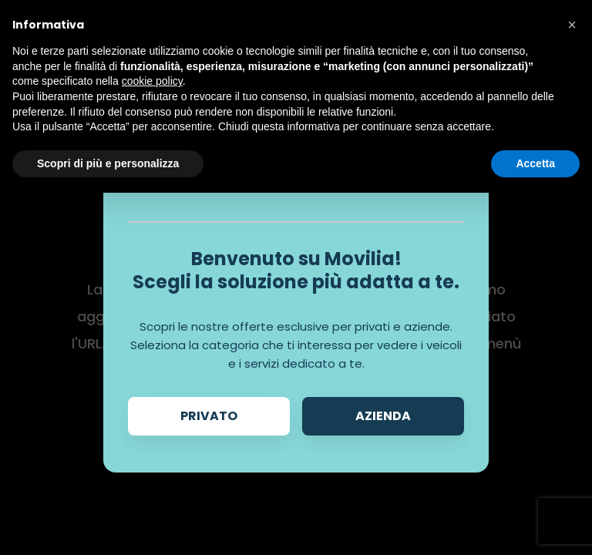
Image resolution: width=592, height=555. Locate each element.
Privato (208, 416)
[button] (572, 24)
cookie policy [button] (152, 81)
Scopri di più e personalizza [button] (108, 163)
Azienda (383, 416)
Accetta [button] (535, 163)
